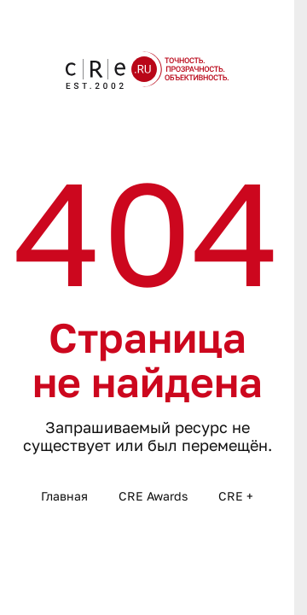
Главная (64, 496)
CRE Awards (153, 496)
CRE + (235, 496)
